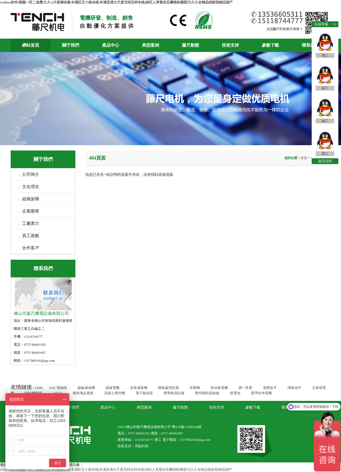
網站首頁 (30, 45)
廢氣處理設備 (168, 388)
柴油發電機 (219, 388)
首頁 (304, 158)
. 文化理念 (29, 186)
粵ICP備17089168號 (186, 427)
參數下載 (270, 45)
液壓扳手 (270, 388)
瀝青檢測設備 (174, 393)
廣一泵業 (245, 388)
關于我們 (70, 45)
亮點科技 (142, 446)
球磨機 (194, 388)
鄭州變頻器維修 (207, 393)
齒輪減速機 (86, 388)
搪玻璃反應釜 (83, 393)
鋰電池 (235, 393)
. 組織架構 (29, 199)
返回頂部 (325, 161)
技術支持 (230, 45)
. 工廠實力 (29, 223)
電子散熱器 (144, 393)
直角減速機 (138, 388)
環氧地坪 (294, 388)
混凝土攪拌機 (114, 393)
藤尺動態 (190, 45)
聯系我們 (310, 45)
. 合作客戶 (29, 248)
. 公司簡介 (29, 174)
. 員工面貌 (29, 235)
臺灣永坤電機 (261, 393)
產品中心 (110, 45)
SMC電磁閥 (58, 388)
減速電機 (112, 388)
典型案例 (150, 45)
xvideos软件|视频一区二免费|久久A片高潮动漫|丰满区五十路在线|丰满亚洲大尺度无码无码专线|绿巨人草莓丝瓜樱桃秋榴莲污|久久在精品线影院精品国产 (116, 2)
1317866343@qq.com (195, 440)
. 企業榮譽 (29, 211)
